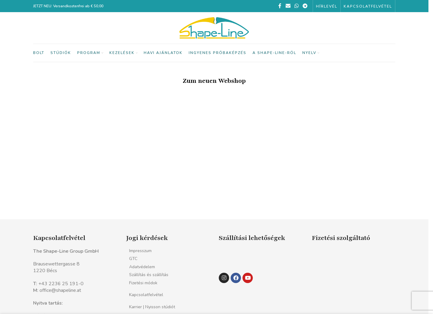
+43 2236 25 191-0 (61, 283)
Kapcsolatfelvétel (146, 295)
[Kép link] (232, 257)
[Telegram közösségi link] (305, 6)
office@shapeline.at (60, 290)
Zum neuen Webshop (214, 80)
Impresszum (140, 251)
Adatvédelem (142, 267)
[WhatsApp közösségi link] (296, 6)
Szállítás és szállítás (148, 275)
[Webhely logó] (214, 27)
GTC (133, 259)
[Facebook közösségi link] (280, 6)
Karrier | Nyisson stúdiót (152, 307)
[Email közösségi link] (288, 6)
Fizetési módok (143, 283)
